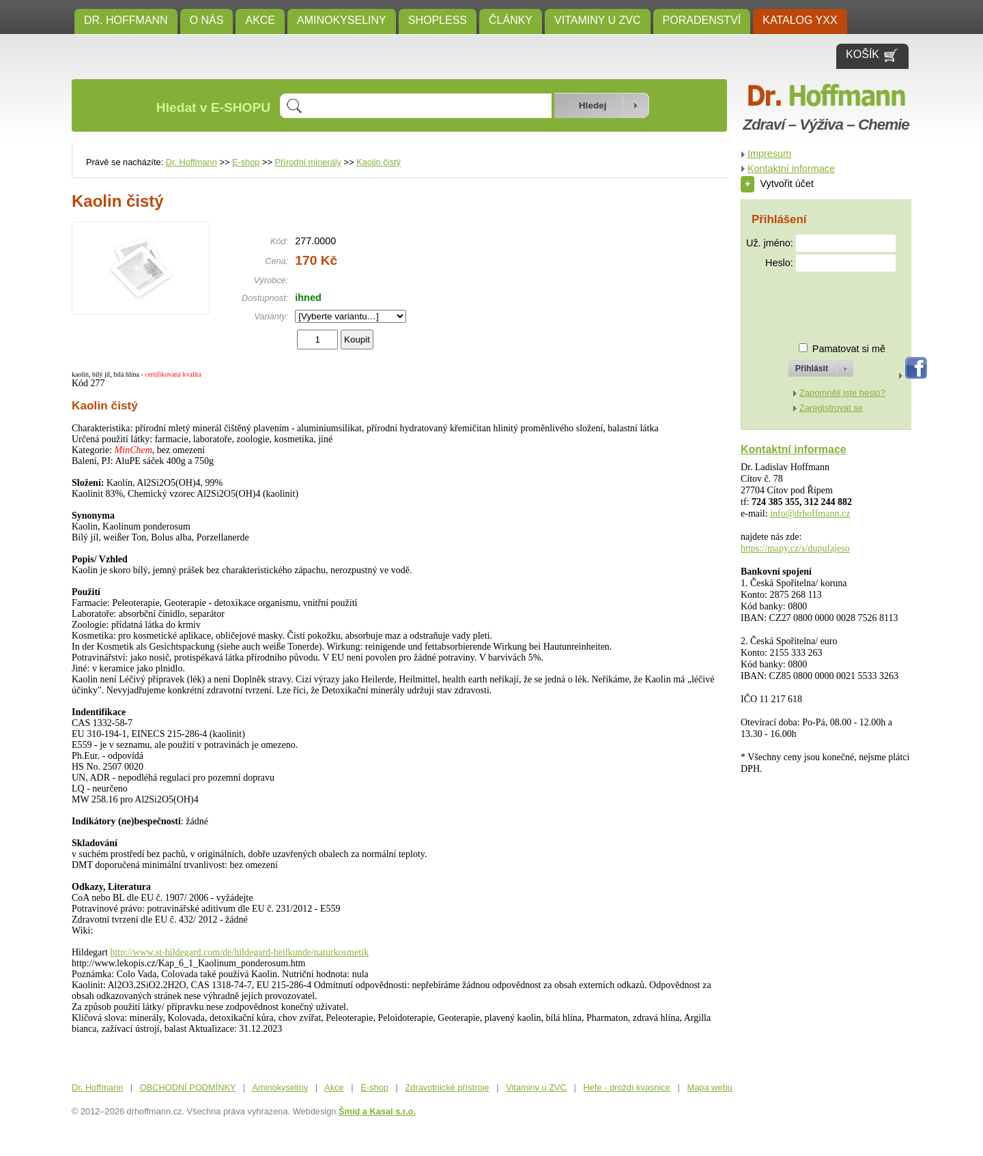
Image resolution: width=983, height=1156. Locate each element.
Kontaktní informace (791, 168)
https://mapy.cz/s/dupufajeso (795, 548)
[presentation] (808, 301)
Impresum (769, 153)
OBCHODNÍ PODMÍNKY (188, 1087)
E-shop (246, 162)
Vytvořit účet (777, 183)
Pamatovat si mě (848, 348)
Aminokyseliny (341, 20)
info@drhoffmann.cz (810, 513)
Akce (260, 20)
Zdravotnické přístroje (447, 1087)
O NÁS (207, 20)
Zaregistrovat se (831, 408)
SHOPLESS (437, 20)
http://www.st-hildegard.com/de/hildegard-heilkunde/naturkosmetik (239, 952)
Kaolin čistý (378, 162)
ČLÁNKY (510, 20)
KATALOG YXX (800, 20)
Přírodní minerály (308, 162)
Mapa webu (709, 1087)
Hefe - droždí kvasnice (627, 1087)
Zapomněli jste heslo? (842, 393)
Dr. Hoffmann (126, 20)
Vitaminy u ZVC (597, 20)
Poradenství (702, 20)
